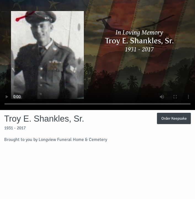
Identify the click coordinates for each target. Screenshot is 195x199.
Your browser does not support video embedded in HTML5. (97, 55)
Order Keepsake (174, 118)
